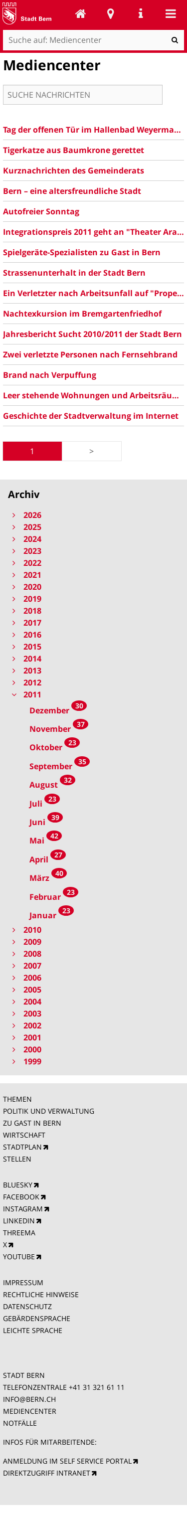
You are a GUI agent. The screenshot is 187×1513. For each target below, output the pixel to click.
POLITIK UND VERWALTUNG (48, 1111)
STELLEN (17, 1159)
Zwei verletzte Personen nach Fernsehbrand (90, 354)
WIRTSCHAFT (24, 1135)
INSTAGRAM (23, 1208)
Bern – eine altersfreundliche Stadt (72, 190)
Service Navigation (140, 13)
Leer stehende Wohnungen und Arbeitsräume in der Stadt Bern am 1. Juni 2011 (94, 395)
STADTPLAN (22, 1147)
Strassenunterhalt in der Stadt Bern (74, 272)
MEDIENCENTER (29, 1411)
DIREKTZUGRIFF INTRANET (46, 1473)
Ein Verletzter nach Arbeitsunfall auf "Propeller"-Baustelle (94, 293)
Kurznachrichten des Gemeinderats (73, 170)
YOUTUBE (19, 1256)
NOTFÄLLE (20, 1423)
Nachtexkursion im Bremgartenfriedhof (82, 313)
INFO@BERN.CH (29, 1399)
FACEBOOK (21, 1196)
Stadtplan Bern (110, 13)
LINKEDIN (19, 1220)
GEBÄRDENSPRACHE (36, 1318)
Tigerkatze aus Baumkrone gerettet (73, 150)
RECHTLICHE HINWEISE (41, 1294)
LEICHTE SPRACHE (32, 1330)
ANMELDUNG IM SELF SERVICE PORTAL (67, 1461)
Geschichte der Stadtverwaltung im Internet (91, 415)
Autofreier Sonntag (41, 211)
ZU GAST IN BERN (32, 1123)
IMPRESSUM (23, 1282)
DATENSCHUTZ (27, 1306)
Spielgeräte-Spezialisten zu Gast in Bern (82, 252)
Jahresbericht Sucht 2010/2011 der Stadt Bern (92, 334)
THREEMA (19, 1232)
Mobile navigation (170, 13)
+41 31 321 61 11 (97, 1387)
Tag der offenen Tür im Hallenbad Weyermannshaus (94, 129)
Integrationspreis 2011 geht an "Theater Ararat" (94, 231)
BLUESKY (17, 1184)
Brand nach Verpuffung (49, 374)
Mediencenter (80, 13)
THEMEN (17, 1099)
